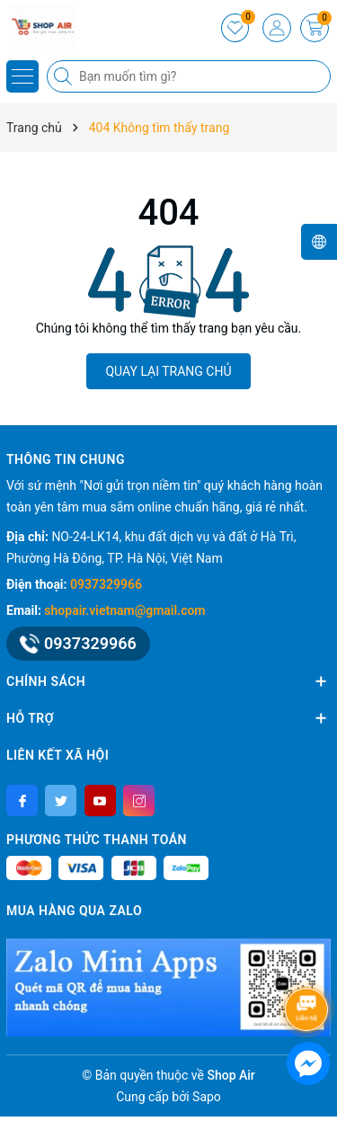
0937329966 (106, 584)
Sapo (206, 1097)
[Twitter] (60, 800)
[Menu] (22, 76)
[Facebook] (22, 800)
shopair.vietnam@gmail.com (124, 610)
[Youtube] (100, 800)
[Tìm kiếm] (65, 76)
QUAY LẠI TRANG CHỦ (168, 371)
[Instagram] (139, 800)
